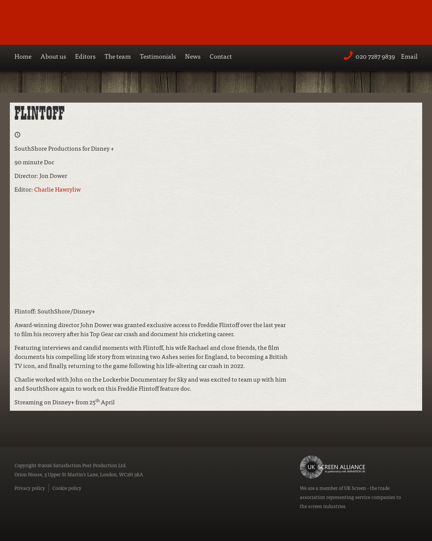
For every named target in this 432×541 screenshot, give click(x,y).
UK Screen (355, 488)
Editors (85, 56)
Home (22, 56)
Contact (221, 56)
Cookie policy (66, 488)
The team (118, 56)
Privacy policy (29, 488)
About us (53, 56)
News (192, 56)
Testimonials (158, 56)
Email (409, 56)
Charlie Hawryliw (57, 189)
